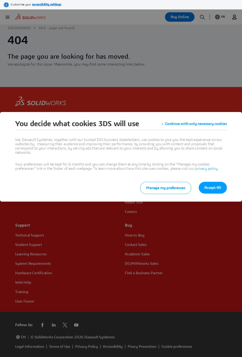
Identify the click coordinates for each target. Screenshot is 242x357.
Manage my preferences (165, 188)
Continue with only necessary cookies (196, 124)
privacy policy (206, 168)
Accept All (212, 188)
